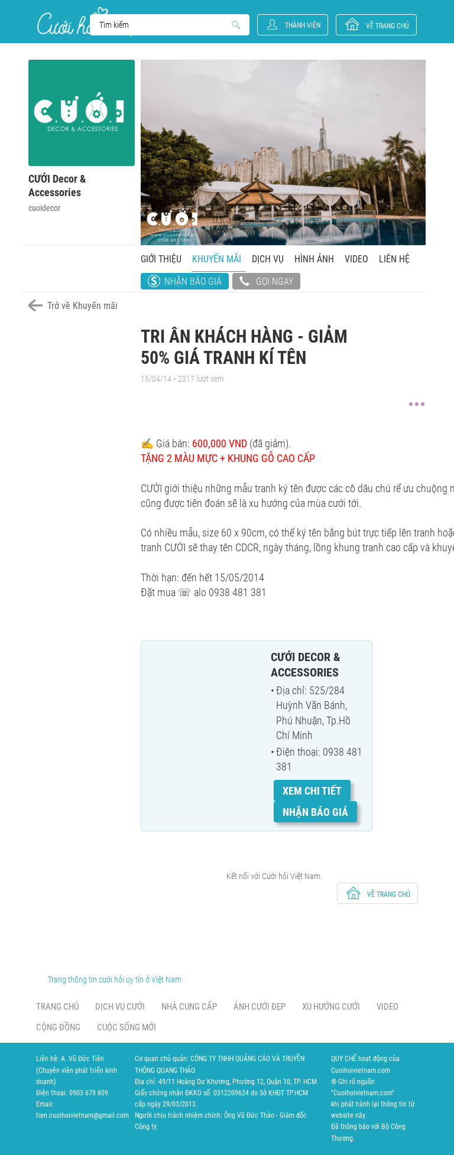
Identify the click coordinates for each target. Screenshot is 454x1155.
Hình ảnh (314, 259)
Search (164, 25)
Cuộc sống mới (126, 1027)
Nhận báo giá (193, 281)
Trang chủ (57, 1006)
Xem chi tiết (312, 791)
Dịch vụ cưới (120, 1006)
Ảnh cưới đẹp (260, 1006)
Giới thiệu (161, 259)
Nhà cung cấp (189, 1006)
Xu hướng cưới (331, 1006)
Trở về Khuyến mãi (82, 305)
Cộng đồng (58, 1027)
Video (356, 259)
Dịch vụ (268, 259)
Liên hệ (394, 259)
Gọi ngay (266, 282)
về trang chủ (387, 26)
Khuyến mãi (216, 259)
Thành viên (302, 25)
